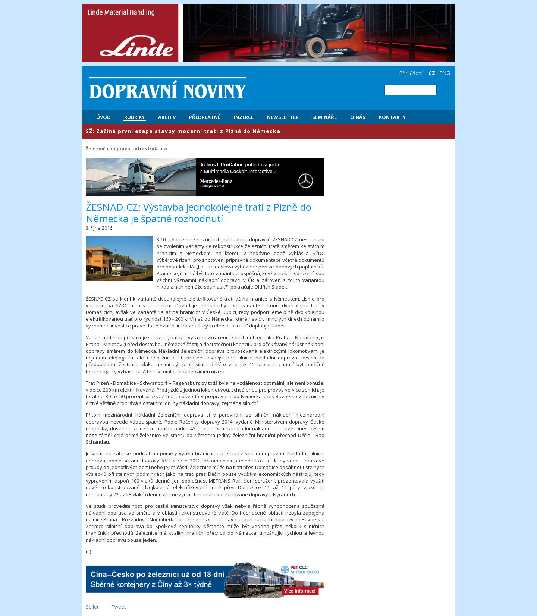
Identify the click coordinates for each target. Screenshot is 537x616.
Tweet (119, 606)
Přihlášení (411, 72)
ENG (444, 72)
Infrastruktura (150, 148)
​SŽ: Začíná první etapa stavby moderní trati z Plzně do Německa (183, 131)
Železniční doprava (108, 148)
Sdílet (92, 606)
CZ (431, 72)
